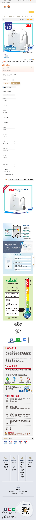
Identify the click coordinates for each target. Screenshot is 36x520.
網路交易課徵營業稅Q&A (18, 493)
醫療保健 (19, 16)
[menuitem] (9, 100)
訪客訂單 (27, 0)
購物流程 (30, 464)
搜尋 (31, 11)
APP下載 (9, 0)
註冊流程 (30, 462)
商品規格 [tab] (11, 179)
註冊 (20, 0)
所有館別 (6, 16)
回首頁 (5, 0)
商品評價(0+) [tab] (18, 179)
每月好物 (11, 16)
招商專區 (6, 462)
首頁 (3, 19)
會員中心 (24, 0)
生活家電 (15, 16)
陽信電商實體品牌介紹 (6, 468)
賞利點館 (26, 16)
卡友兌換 (30, 16)
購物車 (33, 0)
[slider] (29, 19)
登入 (18, 0)
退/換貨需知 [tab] (30, 179)
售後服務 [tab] (24, 179)
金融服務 (6, 464)
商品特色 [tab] (5, 179)
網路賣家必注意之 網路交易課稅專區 (18, 491)
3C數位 (22, 16)
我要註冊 (30, 466)
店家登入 (18, 489)
